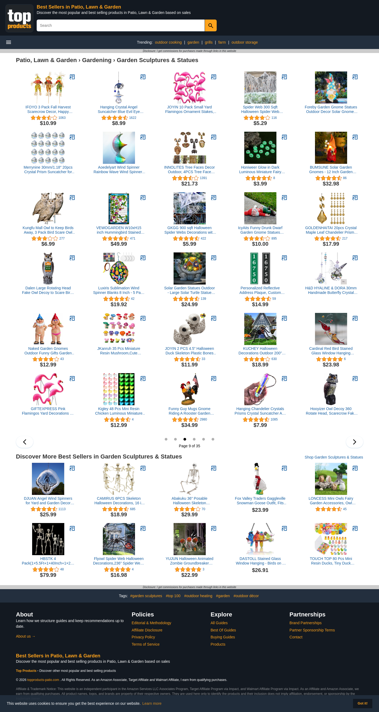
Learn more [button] (152, 703)
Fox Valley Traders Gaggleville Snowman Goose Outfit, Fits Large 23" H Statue (260, 500)
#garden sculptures (146, 596)
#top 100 (173, 596)
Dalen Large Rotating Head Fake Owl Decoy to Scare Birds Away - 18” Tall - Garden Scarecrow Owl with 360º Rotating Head (48, 290)
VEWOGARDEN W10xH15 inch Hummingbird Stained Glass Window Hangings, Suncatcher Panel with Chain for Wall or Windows (119, 230)
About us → (26, 636)
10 (194, 439)
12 (213, 439)
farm (222, 42)
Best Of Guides (223, 630)
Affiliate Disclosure (147, 630)
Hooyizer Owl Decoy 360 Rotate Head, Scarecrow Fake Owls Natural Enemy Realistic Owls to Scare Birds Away (331, 411)
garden (193, 42)
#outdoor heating (198, 596)
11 (204, 439)
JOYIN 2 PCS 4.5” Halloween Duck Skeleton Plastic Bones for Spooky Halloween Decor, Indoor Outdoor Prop (189, 350)
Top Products (26, 671)
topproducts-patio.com (43, 680)
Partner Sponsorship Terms (312, 630)
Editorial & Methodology (151, 623)
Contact (296, 637)
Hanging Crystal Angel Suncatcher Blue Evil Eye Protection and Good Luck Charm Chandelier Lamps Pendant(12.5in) (119, 109)
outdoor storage (245, 42)
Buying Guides (223, 637)
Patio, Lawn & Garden (46, 60)
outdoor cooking (168, 42)
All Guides (219, 623)
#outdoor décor (246, 596)
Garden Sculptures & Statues (157, 60)
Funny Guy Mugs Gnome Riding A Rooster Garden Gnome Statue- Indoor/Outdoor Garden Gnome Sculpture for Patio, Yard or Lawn (189, 411)
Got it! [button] (362, 703)
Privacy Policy (143, 637)
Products (218, 644)
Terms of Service (146, 644)
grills (209, 42)
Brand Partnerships (306, 623)
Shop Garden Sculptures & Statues (334, 457)
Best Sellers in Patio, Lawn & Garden (79, 7)
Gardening (96, 60)
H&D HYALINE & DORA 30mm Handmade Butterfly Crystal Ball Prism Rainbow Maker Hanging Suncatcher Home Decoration (331, 290)
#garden (223, 596)
